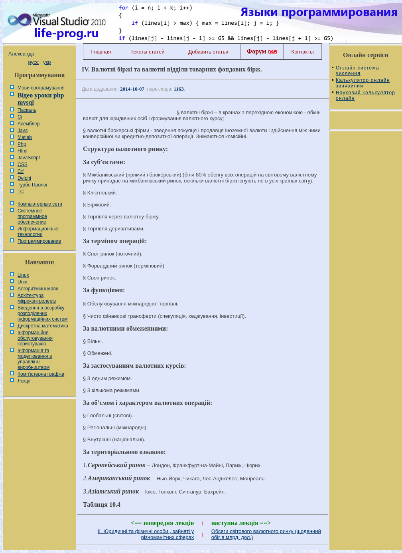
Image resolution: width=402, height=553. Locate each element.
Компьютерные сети (40, 204)
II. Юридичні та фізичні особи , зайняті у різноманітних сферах (146, 534)
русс (33, 62)
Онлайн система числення (357, 70)
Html (23, 151)
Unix (22, 282)
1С (21, 191)
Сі (20, 117)
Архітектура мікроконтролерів (37, 298)
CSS (23, 164)
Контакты (303, 52)
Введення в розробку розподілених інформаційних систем (42, 313)
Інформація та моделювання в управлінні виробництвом (35, 359)
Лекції (24, 381)
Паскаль (27, 110)
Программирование (39, 241)
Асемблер (28, 124)
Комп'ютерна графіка (41, 374)
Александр (21, 54)
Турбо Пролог (33, 185)
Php (22, 144)
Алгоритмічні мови (38, 288)
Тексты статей (147, 52)
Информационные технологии (38, 231)
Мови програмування (41, 88)
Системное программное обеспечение (32, 216)
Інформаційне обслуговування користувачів (35, 338)
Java (23, 130)
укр (47, 62)
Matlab (25, 137)
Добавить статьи (208, 52)
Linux (23, 275)
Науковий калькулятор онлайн (365, 95)
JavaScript (29, 158)
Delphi (24, 178)
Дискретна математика (43, 326)
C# (21, 171)
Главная (101, 52)
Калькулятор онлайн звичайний (363, 83)
